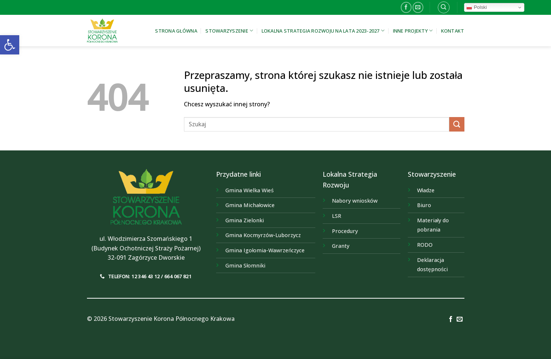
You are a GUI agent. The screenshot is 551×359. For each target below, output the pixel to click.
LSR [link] (336, 215)
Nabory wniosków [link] (354, 200)
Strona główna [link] (176, 30)
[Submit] (456, 124)
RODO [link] (425, 244)
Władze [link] (425, 190)
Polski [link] (476, 7)
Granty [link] (340, 245)
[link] (9, 44)
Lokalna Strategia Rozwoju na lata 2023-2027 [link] (323, 30)
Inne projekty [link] (413, 30)
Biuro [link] (424, 205)
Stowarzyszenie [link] (229, 30)
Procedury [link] (345, 231)
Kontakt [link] (452, 30)
